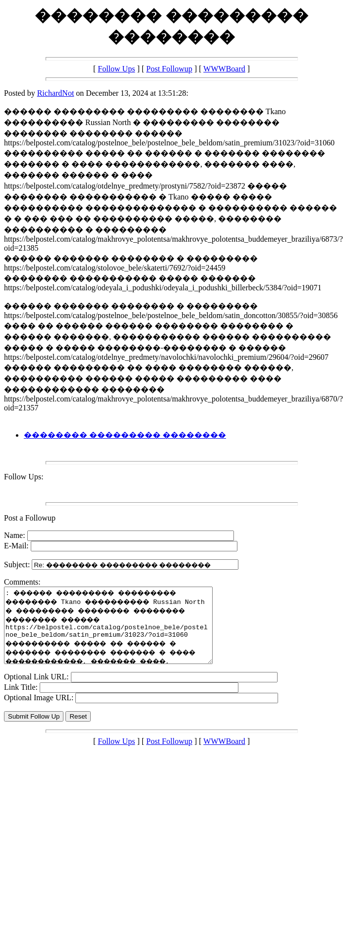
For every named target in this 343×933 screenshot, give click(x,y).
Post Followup (169, 69)
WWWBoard (224, 69)
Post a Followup (30, 518)
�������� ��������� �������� (125, 435)
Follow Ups (116, 69)
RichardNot (55, 93)
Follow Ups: (24, 476)
